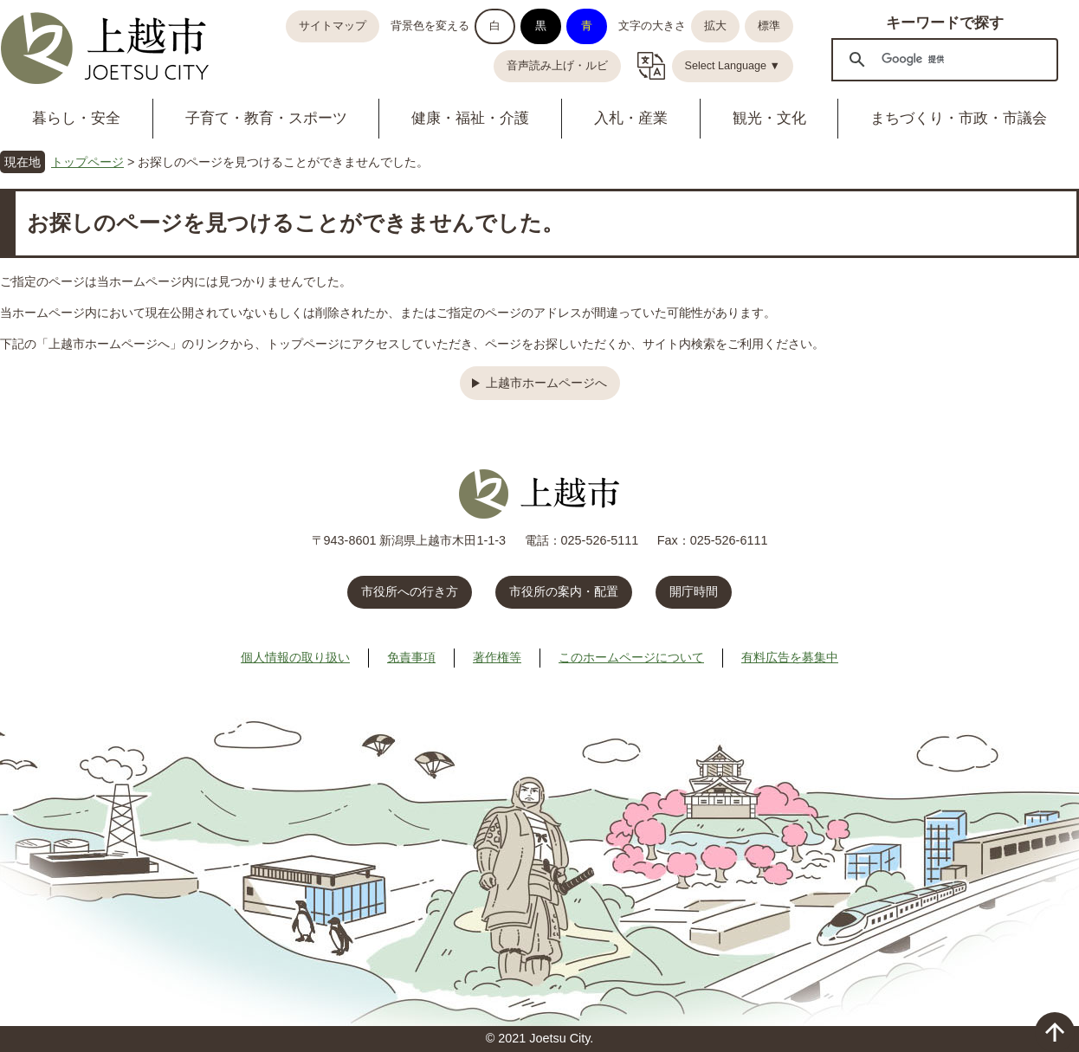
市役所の (563, 591)
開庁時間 (693, 591)
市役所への (409, 591)
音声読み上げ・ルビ (557, 66)
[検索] (942, 58)
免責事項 (411, 657)
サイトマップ (332, 26)
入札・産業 (631, 118)
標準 (769, 26)
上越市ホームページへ (546, 383)
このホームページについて (631, 657)
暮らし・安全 (76, 118)
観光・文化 (769, 118)
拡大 (715, 26)
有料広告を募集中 (789, 657)
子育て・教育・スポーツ (266, 118)
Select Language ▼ (733, 66)
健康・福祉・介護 (470, 118)
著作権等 (497, 657)
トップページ (87, 162)
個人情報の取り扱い (295, 657)
